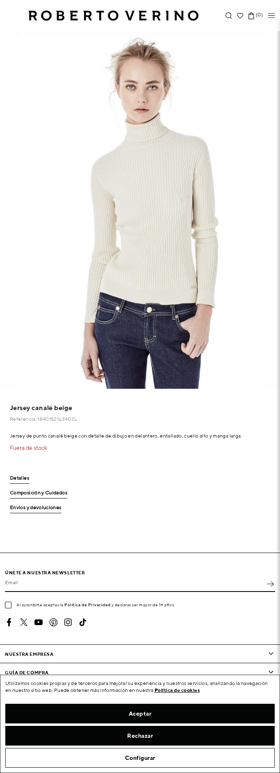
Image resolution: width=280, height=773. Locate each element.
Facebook (9, 622)
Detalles (19, 478)
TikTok (83, 622)
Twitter (24, 622)
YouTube (38, 622)
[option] (140, 210)
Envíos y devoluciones (35, 507)
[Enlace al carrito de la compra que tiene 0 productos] (251, 15)
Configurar (140, 758)
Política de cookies (177, 690)
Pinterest (53, 622)
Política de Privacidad (87, 604)
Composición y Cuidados (38, 493)
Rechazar (140, 735)
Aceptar (140, 713)
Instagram (68, 622)
